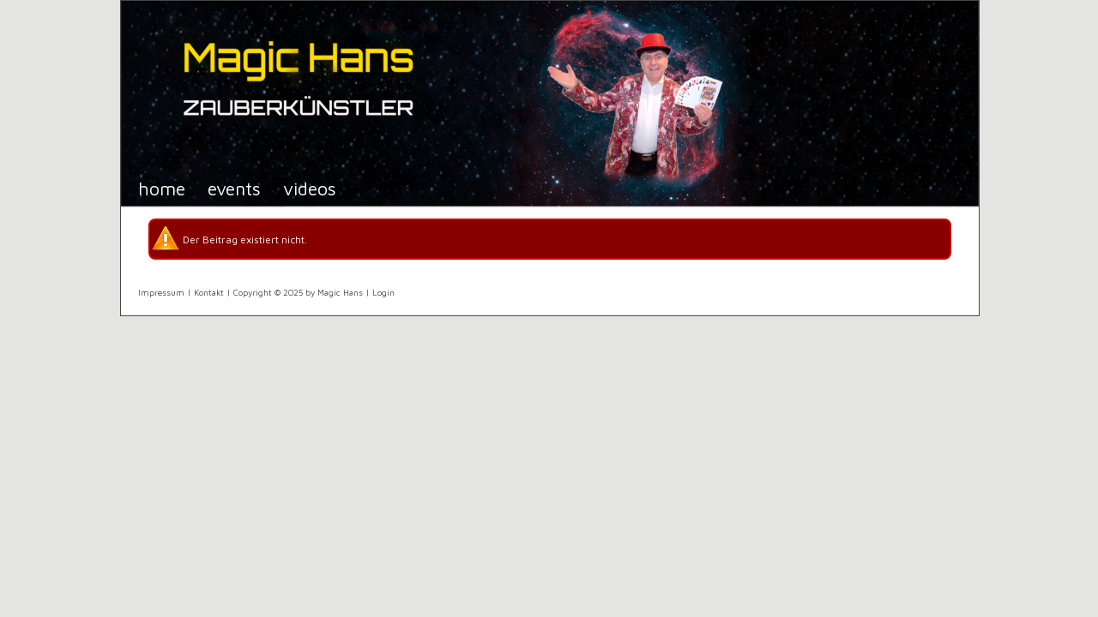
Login (383, 292)
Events (234, 188)
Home (161, 188)
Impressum (161, 292)
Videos (309, 188)
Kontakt (209, 292)
